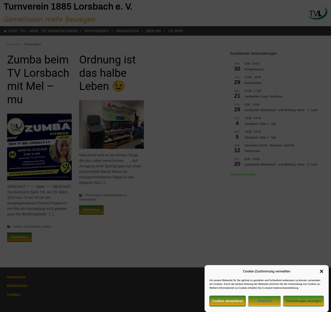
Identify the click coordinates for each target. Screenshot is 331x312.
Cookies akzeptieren (227, 303)
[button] (321, 273)
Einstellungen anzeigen (303, 303)
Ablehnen (264, 303)
